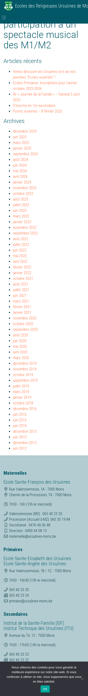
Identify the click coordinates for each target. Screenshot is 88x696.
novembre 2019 (24, 369)
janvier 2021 (22, 312)
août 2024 (20, 159)
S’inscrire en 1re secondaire (34, 105)
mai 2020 (20, 346)
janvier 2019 (22, 397)
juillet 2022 (21, 244)
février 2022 (22, 267)
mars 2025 (21, 142)
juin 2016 (20, 414)
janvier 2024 (22, 182)
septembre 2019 (25, 380)
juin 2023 (20, 210)
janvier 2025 (22, 148)
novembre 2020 (24, 318)
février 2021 (22, 307)
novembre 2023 (24, 188)
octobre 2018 (23, 403)
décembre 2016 (25, 409)
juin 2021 (20, 295)
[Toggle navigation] (4, 18)
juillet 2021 (21, 290)
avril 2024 (20, 176)
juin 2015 (20, 420)
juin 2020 (20, 341)
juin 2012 (20, 448)
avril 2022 (20, 261)
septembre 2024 (25, 154)
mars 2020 (21, 358)
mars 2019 (21, 392)
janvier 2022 (22, 273)
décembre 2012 (25, 442)
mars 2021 (21, 301)
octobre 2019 (23, 375)
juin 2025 (20, 137)
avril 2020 (20, 352)
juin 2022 (20, 250)
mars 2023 (21, 216)
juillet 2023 (21, 205)
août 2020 (20, 335)
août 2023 (20, 199)
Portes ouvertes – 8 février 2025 (37, 111)
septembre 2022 (25, 233)
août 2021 (20, 284)
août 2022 (20, 239)
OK (45, 689)
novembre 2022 (24, 227)
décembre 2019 (25, 363)
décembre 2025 (25, 131)
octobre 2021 (23, 278)
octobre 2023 (23, 193)
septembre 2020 (25, 329)
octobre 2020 (23, 324)
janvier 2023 (22, 222)
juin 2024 (20, 165)
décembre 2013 (25, 431)
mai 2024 (20, 171)
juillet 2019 (21, 386)
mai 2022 (20, 256)
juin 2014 (20, 425)
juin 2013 (20, 437)
